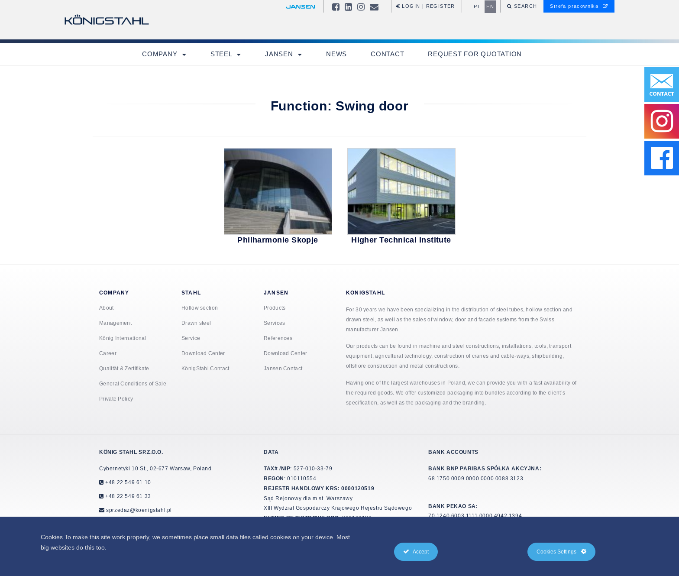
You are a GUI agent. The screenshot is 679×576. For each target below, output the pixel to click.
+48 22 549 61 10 (127, 482)
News (336, 54)
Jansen (280, 54)
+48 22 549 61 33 (127, 496)
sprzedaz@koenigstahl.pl (139, 510)
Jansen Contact (283, 368)
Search (524, 6)
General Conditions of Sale (132, 383)
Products (274, 307)
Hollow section (199, 307)
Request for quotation (475, 54)
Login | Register (425, 6)
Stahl (191, 292)
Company (160, 54)
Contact (387, 54)
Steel (222, 54)
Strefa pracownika (579, 6)
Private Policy (116, 398)
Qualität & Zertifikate (124, 368)
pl (477, 6)
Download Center (203, 353)
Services (274, 323)
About (106, 307)
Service (190, 338)
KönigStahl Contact (205, 368)
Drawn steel (196, 323)
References (278, 338)
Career (107, 353)
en (490, 6)
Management (115, 323)
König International (122, 338)
